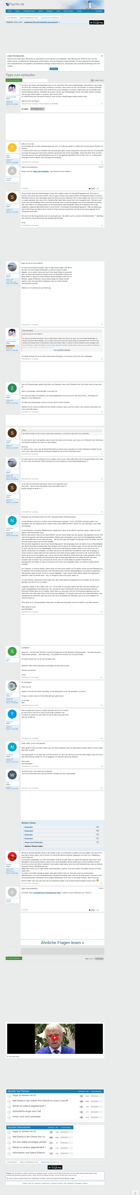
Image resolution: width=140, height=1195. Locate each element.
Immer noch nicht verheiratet (27, 1116)
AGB (64, 1183)
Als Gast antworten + (14, 80)
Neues (17, 11)
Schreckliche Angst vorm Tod (27, 1111)
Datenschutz (45, 1183)
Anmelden (99, 11)
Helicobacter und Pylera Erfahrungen (31, 1152)
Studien (79, 11)
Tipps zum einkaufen (20, 75)
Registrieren (98, 14)
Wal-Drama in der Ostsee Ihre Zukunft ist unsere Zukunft (40, 1100)
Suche (41, 11)
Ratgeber (50, 11)
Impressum (38, 1183)
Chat (58, 11)
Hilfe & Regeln (68, 11)
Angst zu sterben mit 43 (24, 1095)
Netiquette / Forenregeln (74, 1183)
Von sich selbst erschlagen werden (30, 1142)
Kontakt (25, 1183)
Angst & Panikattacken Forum (29, 1162)
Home (10, 11)
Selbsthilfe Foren (29, 11)
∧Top (135, 1192)
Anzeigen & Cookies (56, 1183)
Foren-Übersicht (12, 1162)
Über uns (30, 1183)
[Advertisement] (62, 630)
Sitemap (85, 1183)
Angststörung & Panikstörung (50, 1162)
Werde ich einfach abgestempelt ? (29, 1106)
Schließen (53, 69)
